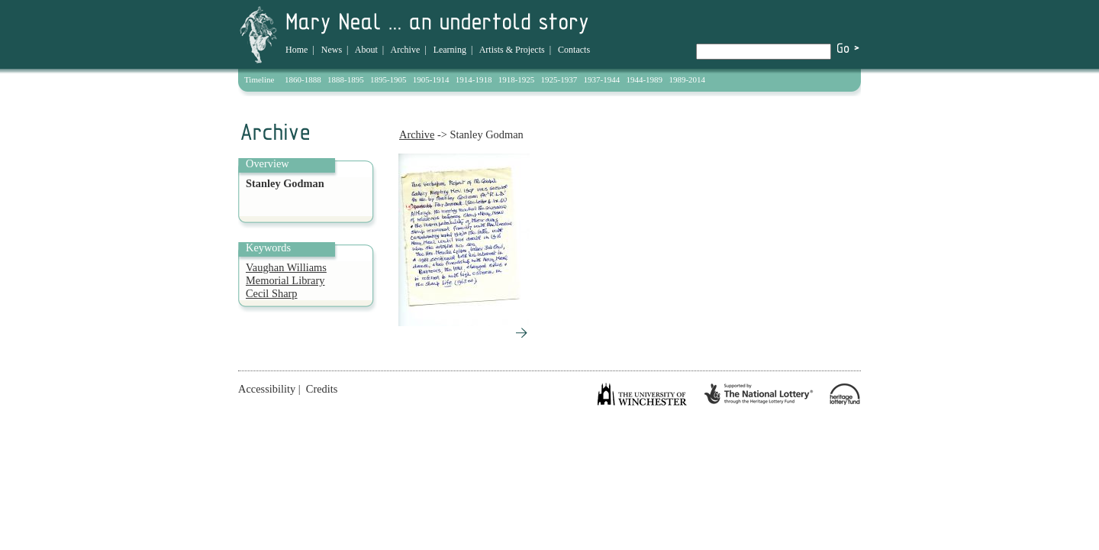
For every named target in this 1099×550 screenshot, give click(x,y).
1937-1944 (602, 79)
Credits (322, 389)
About (366, 49)
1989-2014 (687, 79)
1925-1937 (559, 79)
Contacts (574, 49)
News (331, 49)
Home (296, 49)
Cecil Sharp (272, 293)
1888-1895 (345, 79)
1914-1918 (474, 79)
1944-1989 (644, 79)
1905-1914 (431, 79)
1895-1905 (388, 79)
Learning (449, 49)
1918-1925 (516, 79)
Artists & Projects (512, 49)
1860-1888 (303, 79)
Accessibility (266, 389)
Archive (406, 49)
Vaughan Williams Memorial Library (286, 273)
